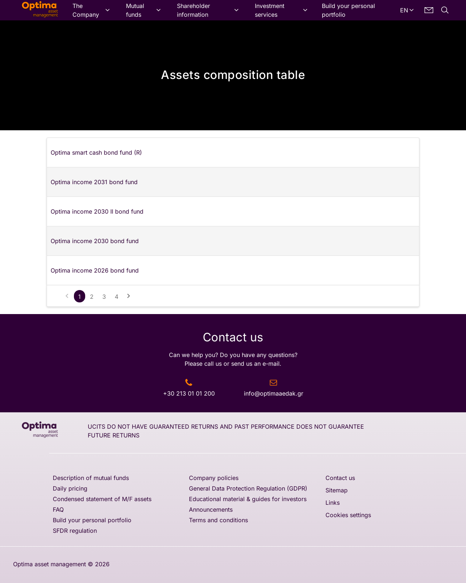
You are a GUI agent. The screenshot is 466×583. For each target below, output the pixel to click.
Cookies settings (348, 515)
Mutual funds (135, 10)
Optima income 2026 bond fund (95, 270)
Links (332, 502)
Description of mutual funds (91, 477)
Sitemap (336, 490)
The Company (85, 10)
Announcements (211, 509)
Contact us (340, 477)
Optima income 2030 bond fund (95, 241)
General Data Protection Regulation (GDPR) (248, 488)
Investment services (269, 10)
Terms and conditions (218, 520)
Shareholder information (193, 10)
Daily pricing (70, 488)
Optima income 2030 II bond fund (97, 211)
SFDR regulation (75, 530)
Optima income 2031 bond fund (94, 182)
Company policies (213, 477)
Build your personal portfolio (348, 10)
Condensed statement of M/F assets (102, 499)
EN (404, 10)
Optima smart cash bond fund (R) (96, 152)
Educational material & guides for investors (248, 499)
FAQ (58, 509)
